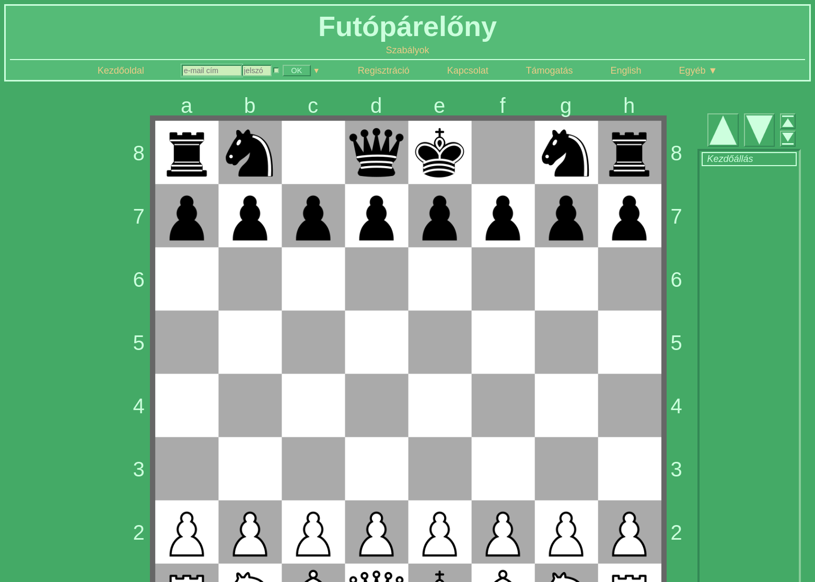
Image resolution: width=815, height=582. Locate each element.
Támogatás (549, 70)
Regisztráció (384, 70)
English (626, 70)
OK (296, 70)
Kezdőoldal (121, 70)
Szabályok (407, 50)
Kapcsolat (467, 70)
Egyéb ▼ (698, 70)
